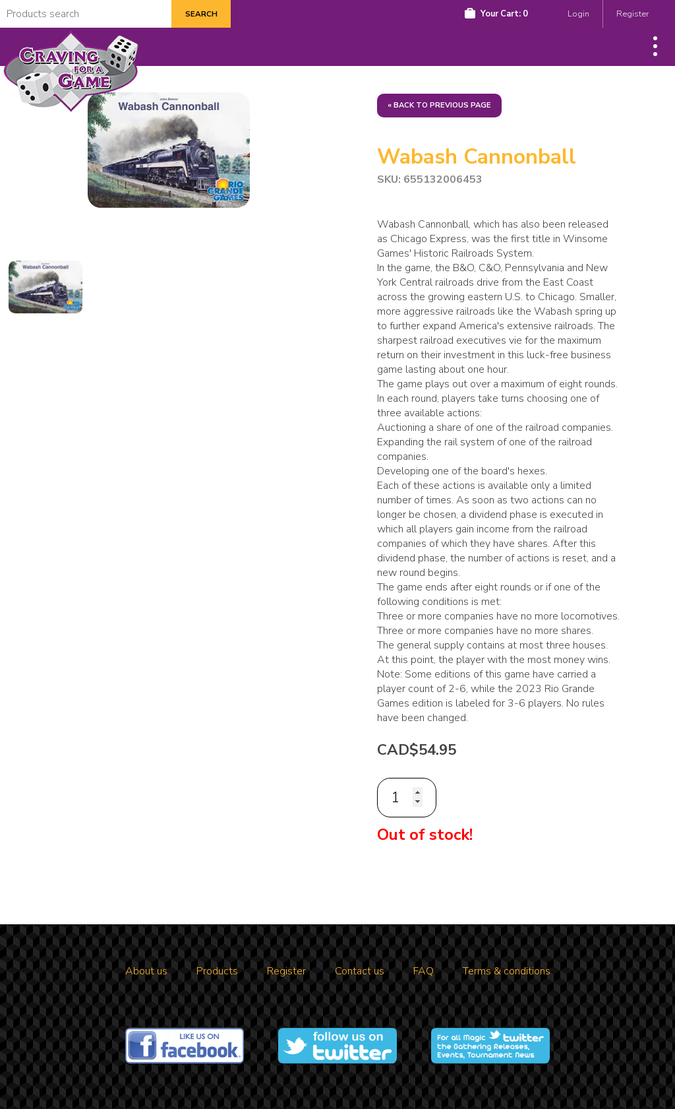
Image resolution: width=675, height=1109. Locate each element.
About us (146, 971)
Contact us (359, 971)
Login (578, 14)
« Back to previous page (439, 105)
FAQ (423, 971)
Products (217, 971)
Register (632, 14)
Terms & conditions (506, 971)
